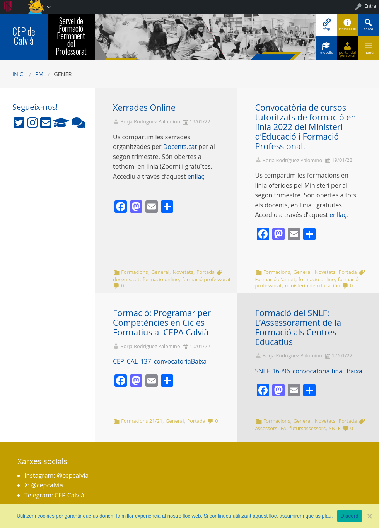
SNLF (334, 428)
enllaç (196, 176)
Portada (205, 271)
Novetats (182, 271)
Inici (18, 74)
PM (39, 74)
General (160, 271)
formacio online (161, 279)
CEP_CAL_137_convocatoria (152, 361)
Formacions (134, 271)
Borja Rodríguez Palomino (150, 121)
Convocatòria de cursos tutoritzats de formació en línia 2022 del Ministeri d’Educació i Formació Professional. (305, 126)
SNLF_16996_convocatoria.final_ (301, 371)
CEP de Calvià (23, 36)
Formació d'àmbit (275, 279)
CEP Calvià (68, 495)
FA (284, 428)
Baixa (199, 361)
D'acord (350, 516)
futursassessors (308, 428)
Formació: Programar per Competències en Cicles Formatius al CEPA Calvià (162, 322)
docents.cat (126, 279)
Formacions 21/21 (141, 420)
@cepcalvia (73, 475)
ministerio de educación (312, 285)
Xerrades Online (144, 107)
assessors (266, 428)
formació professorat (206, 279)
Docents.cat (180, 146)
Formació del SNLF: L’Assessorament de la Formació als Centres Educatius (298, 327)
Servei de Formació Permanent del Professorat (71, 35)
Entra (370, 6)
